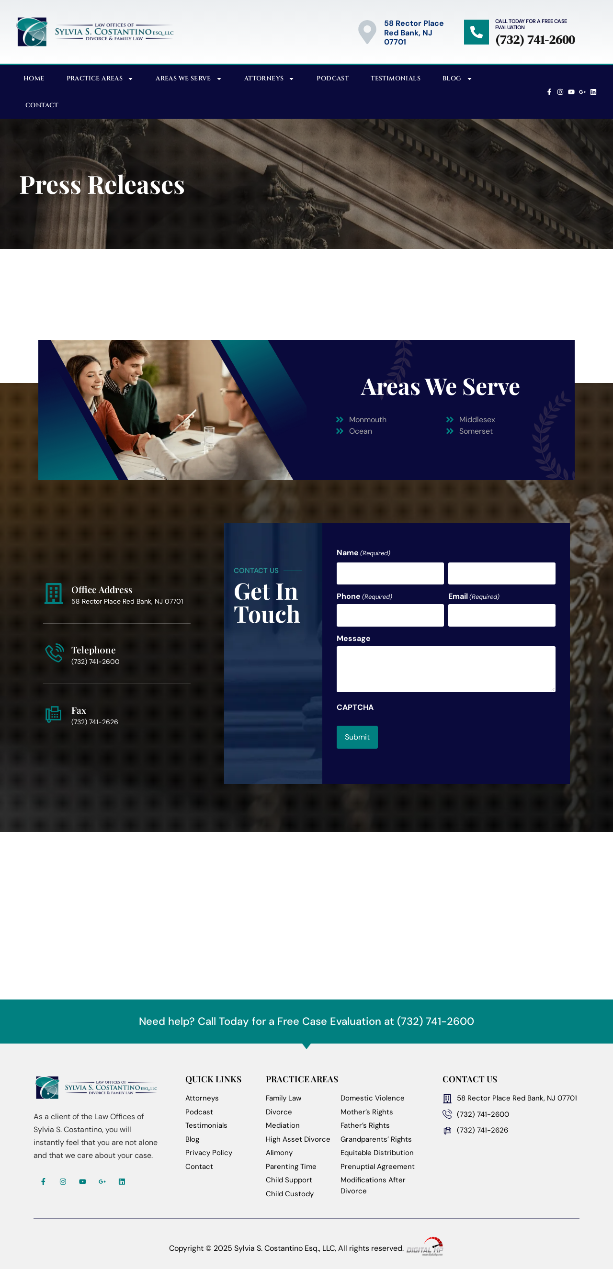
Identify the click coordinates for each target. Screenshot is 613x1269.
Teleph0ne (93, 645)
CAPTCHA (355, 702)
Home (34, 78)
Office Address (102, 585)
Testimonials (395, 78)
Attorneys (269, 79)
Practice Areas (100, 79)
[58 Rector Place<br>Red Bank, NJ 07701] (367, 32)
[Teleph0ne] (53, 649)
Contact (41, 105)
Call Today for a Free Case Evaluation (531, 24)
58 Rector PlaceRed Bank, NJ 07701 (414, 32)
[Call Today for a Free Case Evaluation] (476, 32)
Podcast (333, 78)
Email (473, 593)
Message (354, 633)
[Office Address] (53, 589)
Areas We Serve (189, 79)
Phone (364, 593)
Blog (458, 79)
